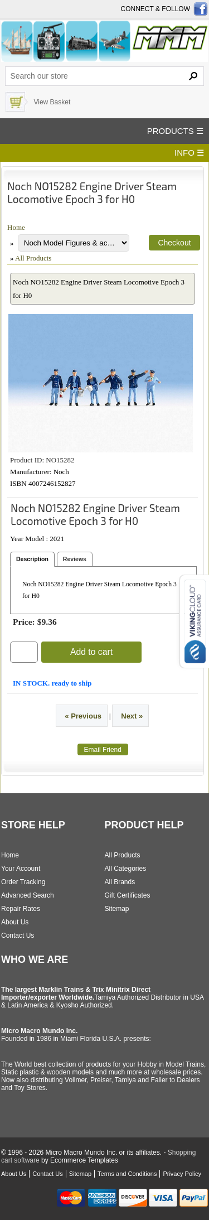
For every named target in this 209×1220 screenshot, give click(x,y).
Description (32, 559)
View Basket (51, 102)
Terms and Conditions (127, 1173)
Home (16, 227)
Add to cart (91, 652)
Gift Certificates (127, 895)
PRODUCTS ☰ (175, 131)
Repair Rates (20, 909)
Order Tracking (23, 882)
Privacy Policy (182, 1173)
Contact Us (17, 935)
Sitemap (117, 909)
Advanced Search (27, 895)
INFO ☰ (189, 152)
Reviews (74, 559)
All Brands (120, 882)
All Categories (126, 868)
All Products (33, 258)
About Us (14, 922)
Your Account (20, 868)
